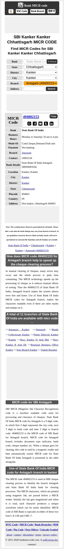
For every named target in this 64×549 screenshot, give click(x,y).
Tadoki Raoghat (49, 350)
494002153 (31, 117)
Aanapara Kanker (19, 329)
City (14, 78)
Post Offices (31, 529)
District (14, 72)
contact (17, 534)
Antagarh (26, 152)
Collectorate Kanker (19, 334)
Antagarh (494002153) (37, 250)
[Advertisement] (32, 24)
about (9, 534)
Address (14, 89)
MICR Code (26, 524)
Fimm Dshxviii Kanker (46, 334)
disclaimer (28, 534)
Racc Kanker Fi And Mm (34, 339)
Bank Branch (37, 11)
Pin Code (18, 529)
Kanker (25, 177)
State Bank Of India (18, 245)
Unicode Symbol (49, 529)
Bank (14, 61)
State (14, 67)
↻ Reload (52, 61)
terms (38, 534)
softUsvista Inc (50, 539)
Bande (55, 329)
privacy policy (50, 534)
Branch (15, 83)
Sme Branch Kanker (27, 350)
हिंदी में (51, 11)
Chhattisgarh (28, 188)
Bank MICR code (35, 5)
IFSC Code (22, 11)
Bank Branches (43, 524)
